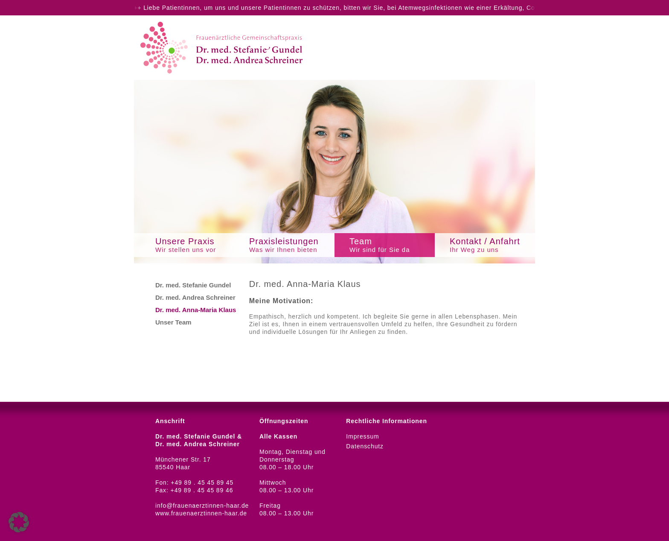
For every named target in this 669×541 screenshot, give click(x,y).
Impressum (362, 436)
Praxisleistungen (290, 245)
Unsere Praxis (193, 245)
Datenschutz (365, 446)
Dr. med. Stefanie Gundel (193, 285)
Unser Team (173, 322)
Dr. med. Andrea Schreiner (195, 297)
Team (391, 245)
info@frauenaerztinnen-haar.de (202, 505)
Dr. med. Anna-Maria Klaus (195, 309)
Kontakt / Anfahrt (491, 245)
